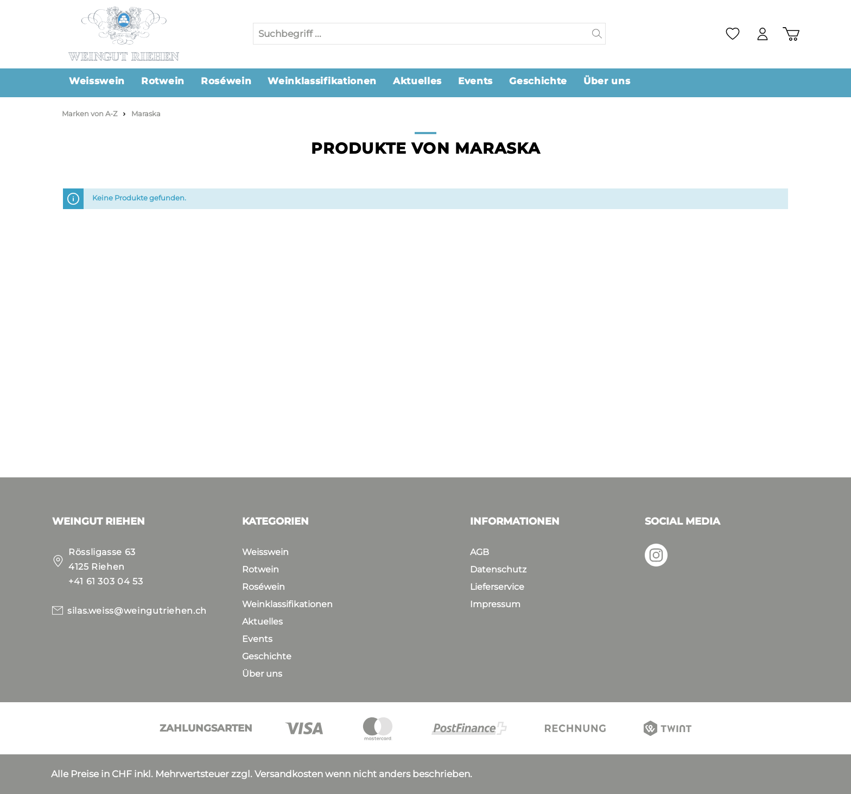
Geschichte (266, 656)
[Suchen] (597, 34)
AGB (479, 552)
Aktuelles (262, 621)
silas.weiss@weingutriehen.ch (137, 611)
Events (257, 639)
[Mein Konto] (762, 34)
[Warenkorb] (791, 34)
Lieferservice (497, 587)
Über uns (262, 674)
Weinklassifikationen (287, 604)
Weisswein (265, 552)
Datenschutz (498, 569)
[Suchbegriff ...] (421, 34)
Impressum (495, 604)
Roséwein (263, 587)
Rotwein (260, 569)
